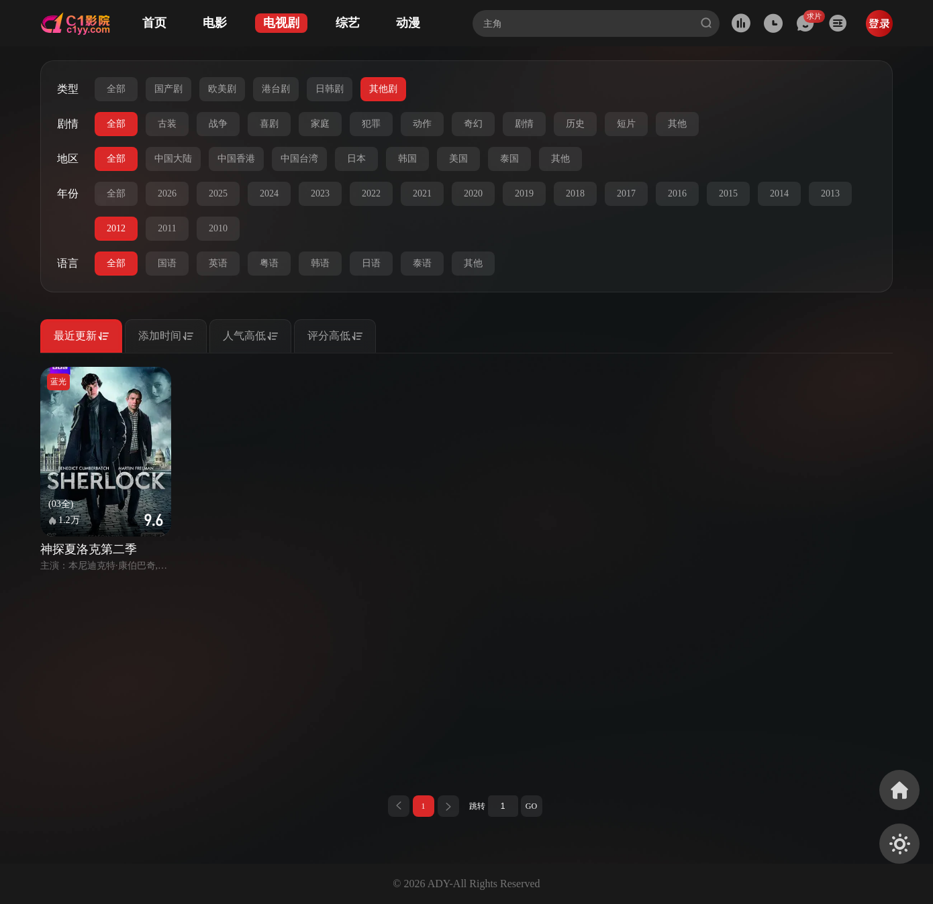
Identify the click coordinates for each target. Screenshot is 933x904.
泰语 (422, 263)
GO (531, 806)
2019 (524, 193)
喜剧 (269, 124)
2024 (269, 193)
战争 (218, 124)
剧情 (524, 124)
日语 (371, 263)
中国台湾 (299, 159)
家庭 (320, 124)
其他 (677, 124)
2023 (320, 193)
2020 (473, 193)
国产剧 (168, 89)
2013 (830, 193)
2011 (167, 228)
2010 (218, 228)
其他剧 (383, 89)
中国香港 (236, 159)
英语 (218, 263)
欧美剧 (222, 89)
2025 (218, 193)
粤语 (269, 263)
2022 (371, 193)
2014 (779, 193)
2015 (728, 193)
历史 (575, 124)
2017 (626, 193)
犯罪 (371, 124)
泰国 (509, 159)
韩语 (320, 263)
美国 (458, 159)
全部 (116, 89)
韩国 (407, 159)
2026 (167, 193)
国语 (167, 263)
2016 (677, 193)
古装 (167, 124)
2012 (116, 228)
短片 (626, 124)
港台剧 (276, 89)
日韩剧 (329, 89)
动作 (422, 124)
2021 (422, 193)
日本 (356, 159)
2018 (575, 193)
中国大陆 (173, 159)
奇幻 (473, 124)
